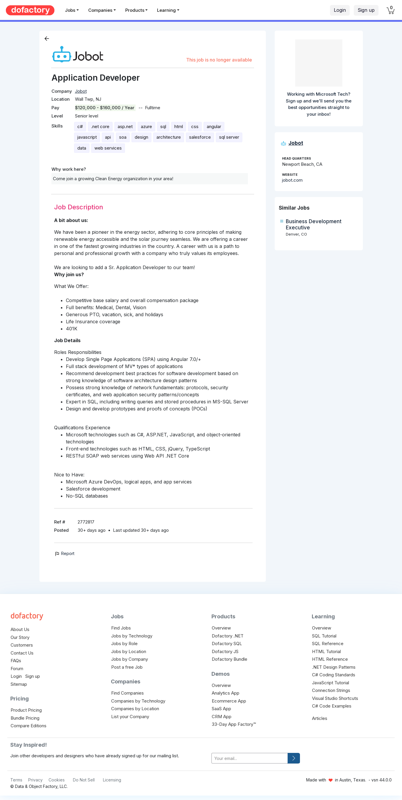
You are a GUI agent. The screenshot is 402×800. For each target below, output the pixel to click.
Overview (221, 628)
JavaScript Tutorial (330, 682)
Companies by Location (135, 708)
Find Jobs (121, 628)
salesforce (200, 137)
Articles (319, 718)
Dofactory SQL (227, 643)
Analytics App (225, 693)
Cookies (57, 779)
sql (163, 126)
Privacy (35, 779)
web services (108, 148)
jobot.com (292, 180)
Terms (16, 779)
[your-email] (249, 758)
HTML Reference (330, 659)
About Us (20, 629)
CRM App (221, 716)
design (141, 137)
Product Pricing (26, 710)
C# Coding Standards (333, 675)
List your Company (130, 716)
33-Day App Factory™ (234, 724)
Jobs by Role (124, 643)
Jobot (81, 91)
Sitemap (19, 684)
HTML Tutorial (326, 651)
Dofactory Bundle (229, 659)
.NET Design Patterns (334, 667)
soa (122, 137)
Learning (166, 10)
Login (340, 10)
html (178, 126)
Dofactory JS (225, 651)
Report (64, 553)
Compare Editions (28, 725)
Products (134, 10)
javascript (87, 137)
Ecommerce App (229, 701)
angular (214, 126)
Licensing (112, 779)
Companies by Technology (138, 701)
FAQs (16, 660)
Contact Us (22, 653)
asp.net (125, 126)
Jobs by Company (129, 659)
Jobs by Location (128, 651)
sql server (229, 137)
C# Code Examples (331, 706)
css (195, 126)
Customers (22, 645)
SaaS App (221, 708)
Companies (100, 10)
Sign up (366, 10)
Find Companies (127, 693)
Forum (17, 668)
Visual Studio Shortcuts (335, 698)
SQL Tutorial (324, 636)
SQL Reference (327, 643)
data (81, 148)
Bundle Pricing (25, 718)
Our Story (20, 637)
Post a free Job (127, 667)
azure (146, 126)
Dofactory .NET (227, 636)
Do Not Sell (84, 779)
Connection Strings (331, 690)
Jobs (70, 10)
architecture (168, 137)
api (108, 137)
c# (80, 126)
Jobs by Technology (131, 636)
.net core (100, 126)
